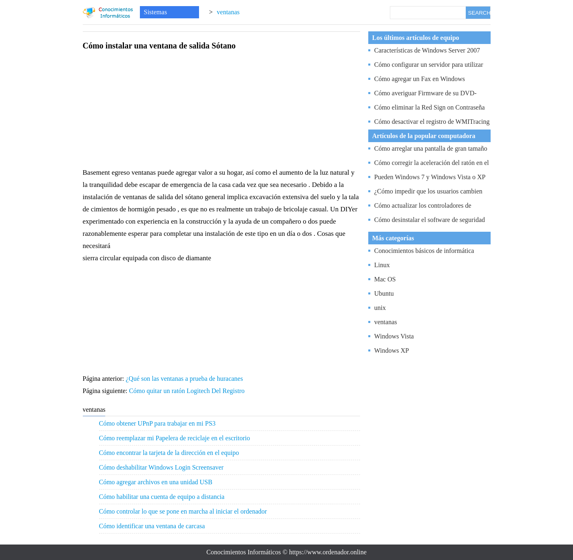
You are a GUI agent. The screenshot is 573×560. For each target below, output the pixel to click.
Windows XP (391, 350)
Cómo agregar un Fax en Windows (419, 78)
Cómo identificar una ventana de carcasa (152, 526)
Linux (382, 264)
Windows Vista (394, 336)
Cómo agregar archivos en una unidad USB (155, 482)
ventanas (228, 12)
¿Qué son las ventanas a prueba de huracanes (185, 378)
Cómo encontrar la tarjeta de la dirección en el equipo (169, 452)
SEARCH (479, 13)
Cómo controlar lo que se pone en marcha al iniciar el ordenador (183, 511)
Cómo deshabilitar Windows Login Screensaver (161, 467)
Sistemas (155, 12)
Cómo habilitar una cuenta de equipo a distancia (162, 496)
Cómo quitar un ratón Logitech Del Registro (187, 390)
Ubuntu (384, 293)
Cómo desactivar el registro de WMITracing (432, 121)
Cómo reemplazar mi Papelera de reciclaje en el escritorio (174, 438)
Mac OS (385, 279)
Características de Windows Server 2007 (427, 50)
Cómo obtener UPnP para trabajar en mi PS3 (157, 423)
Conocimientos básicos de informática (424, 250)
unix (380, 307)
